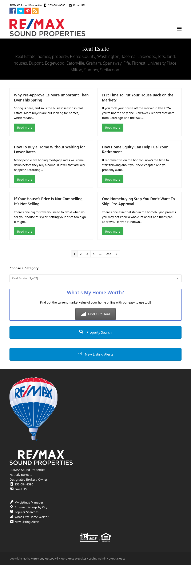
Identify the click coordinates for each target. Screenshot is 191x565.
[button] (179, 29)
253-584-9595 (56, 5)
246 (109, 254)
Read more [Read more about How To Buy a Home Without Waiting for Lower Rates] (24, 179)
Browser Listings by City (31, 507)
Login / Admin (98, 558)
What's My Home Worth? (32, 517)
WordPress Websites (73, 558)
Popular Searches (27, 512)
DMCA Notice (117, 558)
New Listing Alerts (95, 354)
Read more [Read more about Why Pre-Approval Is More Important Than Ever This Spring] (24, 127)
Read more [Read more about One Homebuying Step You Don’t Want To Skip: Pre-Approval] (112, 231)
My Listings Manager (29, 502)
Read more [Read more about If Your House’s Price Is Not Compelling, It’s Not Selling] (24, 231)
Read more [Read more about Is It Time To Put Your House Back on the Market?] (112, 127)
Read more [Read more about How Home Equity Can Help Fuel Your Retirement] (112, 179)
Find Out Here (95, 314)
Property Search (95, 332)
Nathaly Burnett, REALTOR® (40, 558)
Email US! (79, 5)
